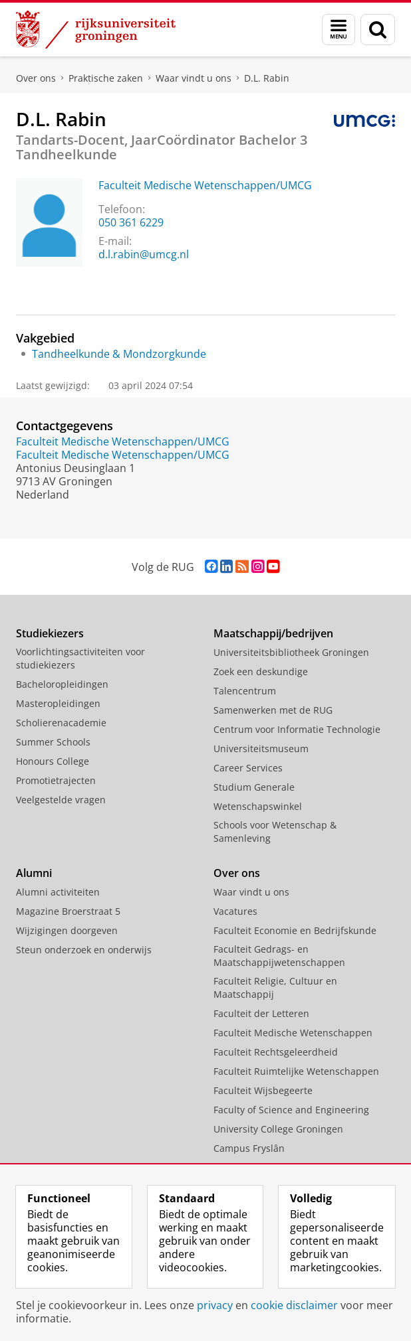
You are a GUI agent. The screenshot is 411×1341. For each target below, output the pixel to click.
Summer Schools (53, 742)
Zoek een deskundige (260, 671)
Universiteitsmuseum (261, 748)
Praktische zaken (105, 78)
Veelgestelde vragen (61, 799)
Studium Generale (254, 787)
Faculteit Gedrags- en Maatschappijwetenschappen (279, 956)
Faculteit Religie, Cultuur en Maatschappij (275, 987)
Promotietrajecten (56, 780)
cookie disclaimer (294, 1305)
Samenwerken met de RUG (273, 710)
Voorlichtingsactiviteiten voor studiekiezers (80, 658)
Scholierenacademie (61, 722)
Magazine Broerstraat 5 (68, 911)
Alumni (34, 873)
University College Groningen (278, 1129)
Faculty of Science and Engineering (291, 1109)
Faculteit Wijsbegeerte (263, 1090)
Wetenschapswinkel (257, 806)
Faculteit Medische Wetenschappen (292, 1032)
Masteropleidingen (58, 703)
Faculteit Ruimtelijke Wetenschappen (296, 1071)
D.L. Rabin (266, 78)
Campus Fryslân (249, 1148)
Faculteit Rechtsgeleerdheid (275, 1052)
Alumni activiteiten (58, 892)
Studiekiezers (50, 633)
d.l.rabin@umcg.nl (143, 254)
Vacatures (235, 911)
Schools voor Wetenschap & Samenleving (275, 831)
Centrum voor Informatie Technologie (296, 729)
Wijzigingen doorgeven (67, 930)
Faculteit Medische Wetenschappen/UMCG (205, 185)
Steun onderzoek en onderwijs (84, 949)
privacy (215, 1305)
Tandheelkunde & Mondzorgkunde (119, 354)
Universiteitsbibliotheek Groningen (291, 652)
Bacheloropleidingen (62, 684)
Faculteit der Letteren (261, 1013)
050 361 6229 (131, 222)
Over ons (36, 78)
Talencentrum (244, 690)
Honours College (52, 761)
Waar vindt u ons (193, 78)
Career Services (248, 767)
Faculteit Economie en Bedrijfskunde (294, 930)
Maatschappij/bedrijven (273, 633)
